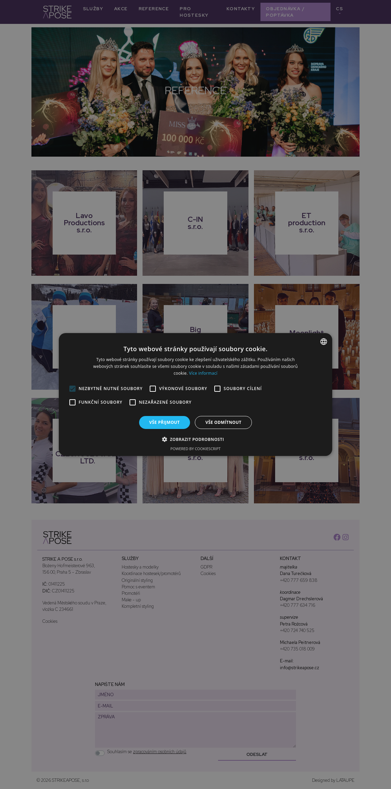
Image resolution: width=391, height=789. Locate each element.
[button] (195, 439)
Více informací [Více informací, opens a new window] (203, 373)
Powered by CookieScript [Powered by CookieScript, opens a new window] (196, 448)
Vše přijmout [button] (164, 422)
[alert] (195, 394)
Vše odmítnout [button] (223, 422)
